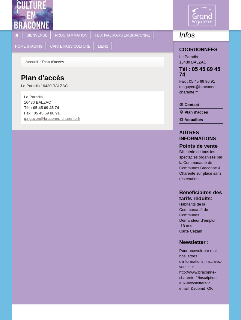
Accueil (31, 62)
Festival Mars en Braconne (122, 35)
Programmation (71, 35)
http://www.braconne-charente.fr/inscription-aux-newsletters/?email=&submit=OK (198, 280)
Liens (103, 46)
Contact (189, 104)
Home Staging (29, 46)
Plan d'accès (193, 112)
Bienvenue (37, 35)
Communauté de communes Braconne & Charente (201, 15)
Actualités (191, 119)
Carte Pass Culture (70, 46)
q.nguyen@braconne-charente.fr (52, 118)
